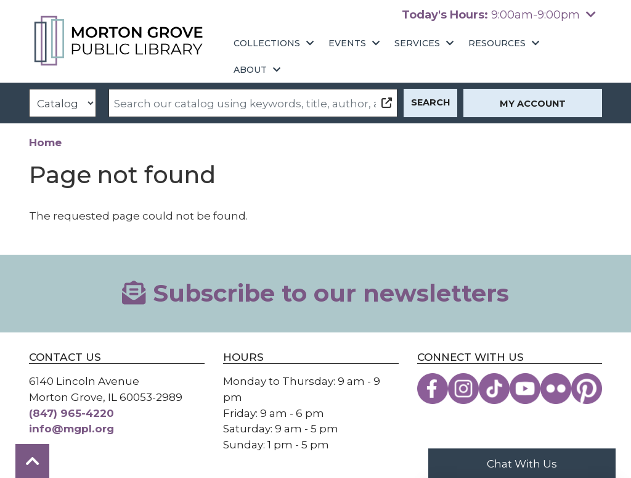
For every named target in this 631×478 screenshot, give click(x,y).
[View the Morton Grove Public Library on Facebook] (432, 388)
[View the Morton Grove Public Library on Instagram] (463, 388)
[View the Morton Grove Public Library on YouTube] (525, 388)
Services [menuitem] (417, 43)
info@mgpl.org (71, 428)
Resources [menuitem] (497, 43)
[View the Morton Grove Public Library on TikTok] (494, 388)
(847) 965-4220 (71, 412)
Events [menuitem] (347, 43)
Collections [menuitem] (267, 43)
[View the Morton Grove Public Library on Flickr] (555, 388)
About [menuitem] (250, 69)
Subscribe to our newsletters (315, 293)
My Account (533, 103)
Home (45, 142)
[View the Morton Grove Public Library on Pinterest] (586, 388)
